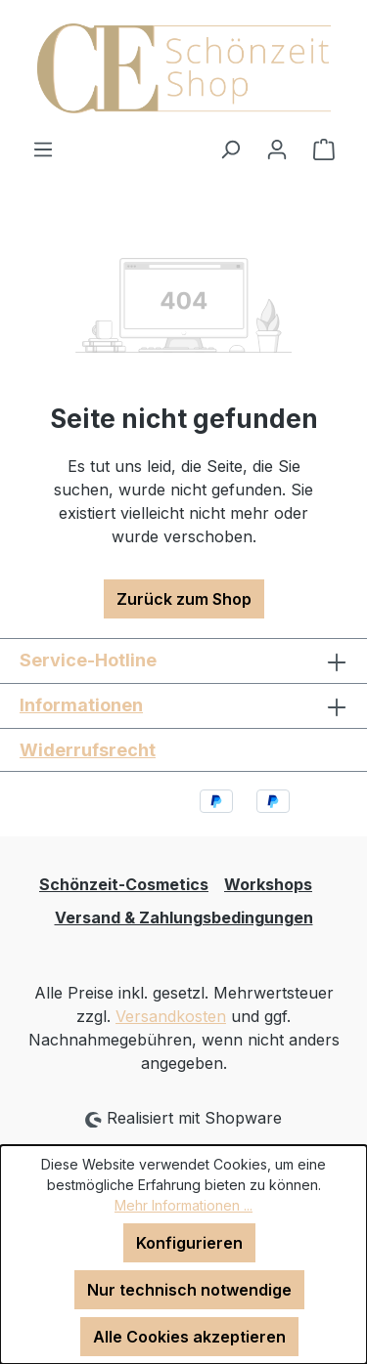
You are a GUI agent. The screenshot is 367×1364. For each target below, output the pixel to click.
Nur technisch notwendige (189, 1290)
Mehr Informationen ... (183, 1205)
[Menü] (43, 148)
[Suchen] (229, 148)
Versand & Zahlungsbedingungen (184, 917)
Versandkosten (170, 1016)
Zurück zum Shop (184, 599)
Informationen (81, 705)
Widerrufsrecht (88, 750)
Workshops (268, 884)
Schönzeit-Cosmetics (123, 884)
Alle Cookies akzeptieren (189, 1336)
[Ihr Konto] (276, 148)
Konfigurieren (189, 1243)
